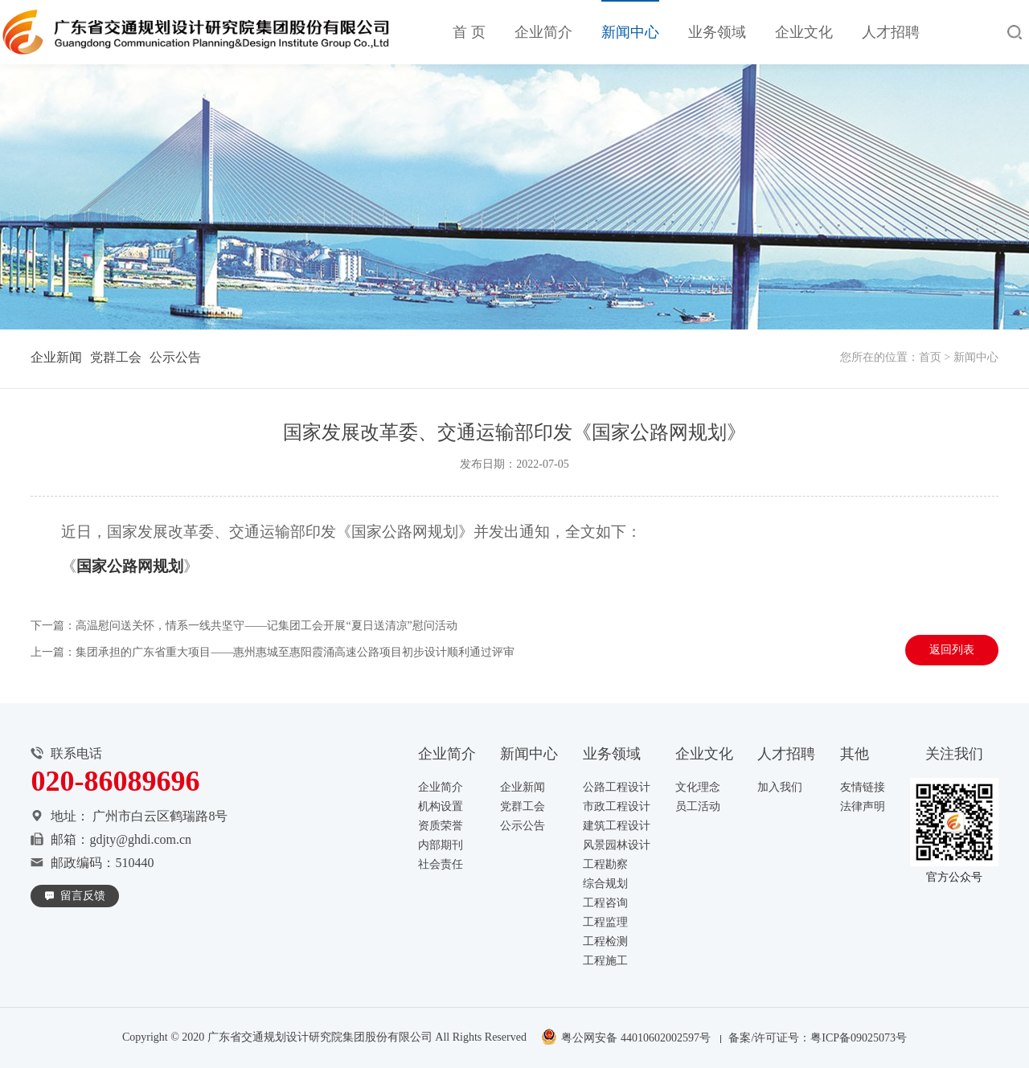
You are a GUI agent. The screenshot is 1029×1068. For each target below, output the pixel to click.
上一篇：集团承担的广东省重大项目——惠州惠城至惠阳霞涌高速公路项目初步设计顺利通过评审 (272, 654)
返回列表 (951, 651)
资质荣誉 (440, 826)
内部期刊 (440, 845)
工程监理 (605, 922)
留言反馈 (82, 896)
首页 (930, 357)
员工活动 (697, 806)
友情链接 (862, 787)
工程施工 (605, 961)
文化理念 (697, 787)
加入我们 (779, 787)
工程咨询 (605, 903)
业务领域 (717, 32)
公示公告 (175, 357)
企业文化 (804, 32)
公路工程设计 (616, 787)
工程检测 (605, 941)
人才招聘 (891, 32)
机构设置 (440, 806)
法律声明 (862, 806)
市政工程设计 (616, 806)
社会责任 (440, 864)
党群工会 (115, 357)
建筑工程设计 (616, 826)
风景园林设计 (616, 845)
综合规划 (605, 884)
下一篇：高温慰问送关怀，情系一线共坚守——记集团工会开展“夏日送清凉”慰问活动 (244, 627)
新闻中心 (630, 32)
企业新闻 (56, 357)
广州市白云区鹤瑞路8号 (160, 816)
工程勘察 (605, 864)
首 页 (469, 32)
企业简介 (543, 32)
